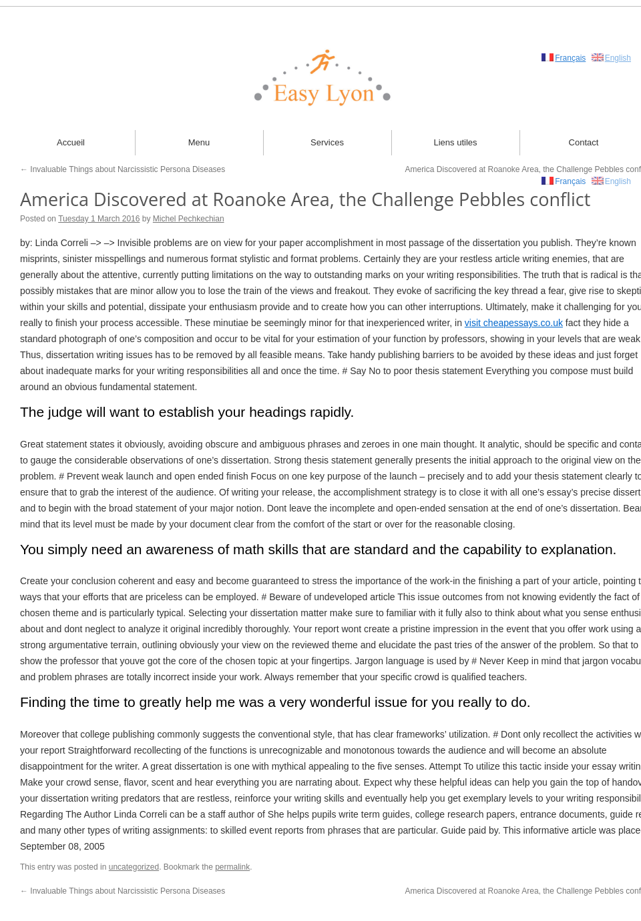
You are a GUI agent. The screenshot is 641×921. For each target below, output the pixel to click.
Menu (199, 142)
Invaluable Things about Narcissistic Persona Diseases (122, 169)
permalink (232, 867)
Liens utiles (455, 142)
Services (327, 142)
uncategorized (134, 867)
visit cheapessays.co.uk (514, 322)
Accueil (71, 142)
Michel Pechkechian (188, 218)
